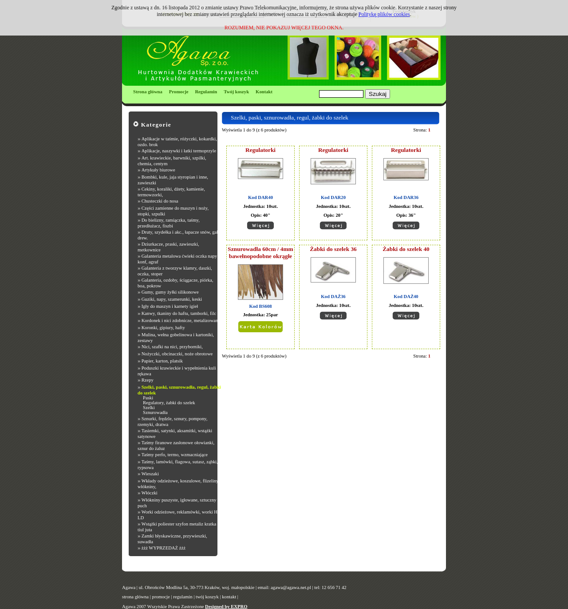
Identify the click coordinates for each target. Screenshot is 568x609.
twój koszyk (207, 596)
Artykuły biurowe (158, 169)
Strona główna (147, 91)
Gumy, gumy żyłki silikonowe (170, 292)
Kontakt (264, 91)
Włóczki (150, 492)
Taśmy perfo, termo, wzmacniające (175, 454)
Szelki (149, 407)
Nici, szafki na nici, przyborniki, (172, 346)
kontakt (229, 596)
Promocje (179, 91)
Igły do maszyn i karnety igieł (170, 306)
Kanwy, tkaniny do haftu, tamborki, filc (179, 313)
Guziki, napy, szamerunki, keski (172, 299)
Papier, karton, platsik (162, 360)
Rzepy (148, 380)
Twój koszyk (236, 91)
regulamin (182, 596)
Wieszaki (150, 473)
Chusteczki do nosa (160, 201)
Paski (148, 397)
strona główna (135, 596)
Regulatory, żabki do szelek (169, 402)
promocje (161, 596)
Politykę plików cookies (384, 14)
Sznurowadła (155, 412)
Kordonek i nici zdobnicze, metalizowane (181, 320)
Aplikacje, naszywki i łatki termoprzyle (179, 150)
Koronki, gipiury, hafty (163, 327)
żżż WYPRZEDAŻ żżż (163, 547)
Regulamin (206, 91)
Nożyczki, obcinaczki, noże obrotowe (177, 353)
